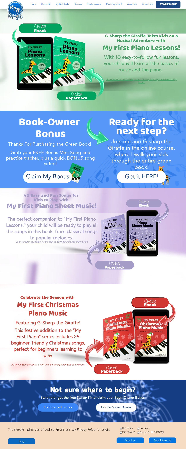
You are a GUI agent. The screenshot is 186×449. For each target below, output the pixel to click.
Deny (21, 441)
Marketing (158, 431)
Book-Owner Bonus (116, 407)
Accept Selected (162, 440)
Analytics (144, 432)
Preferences (128, 432)
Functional (144, 428)
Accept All (130, 440)
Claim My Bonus (47, 177)
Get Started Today (58, 407)
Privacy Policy (86, 429)
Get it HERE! (141, 177)
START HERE (168, 4)
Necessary (127, 428)
